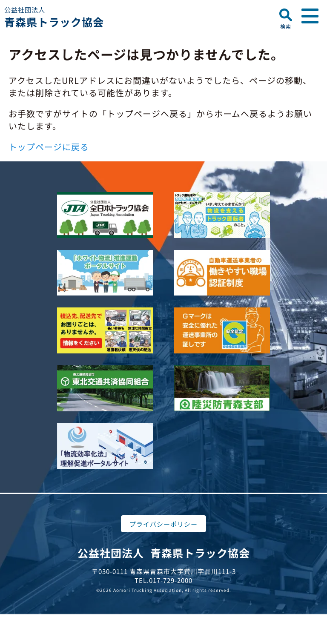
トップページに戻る (49, 147)
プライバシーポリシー (163, 523)
